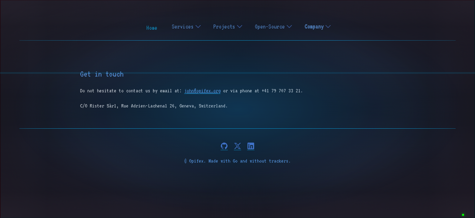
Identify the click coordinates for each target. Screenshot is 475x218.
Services (186, 26)
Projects (228, 26)
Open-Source (273, 26)
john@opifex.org (202, 91)
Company (317, 26)
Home (151, 27)
